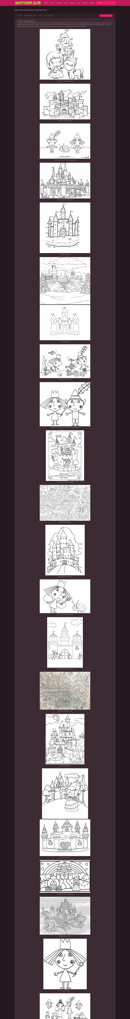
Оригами (92, 3)
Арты (52, 3)
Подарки (72, 3)
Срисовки (59, 3)
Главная (46, 3)
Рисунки (85, 3)
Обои (65, 3)
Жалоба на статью (106, 15)
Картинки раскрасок (29, 21)
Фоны (78, 3)
